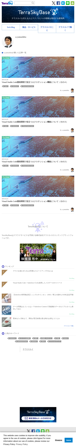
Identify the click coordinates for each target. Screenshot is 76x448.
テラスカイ (28, 349)
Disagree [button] (58, 440)
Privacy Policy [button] (22, 444)
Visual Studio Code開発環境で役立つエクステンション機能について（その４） (35, 82)
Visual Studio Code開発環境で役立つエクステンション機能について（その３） (35, 122)
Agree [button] (68, 440)
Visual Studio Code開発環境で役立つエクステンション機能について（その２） (35, 162)
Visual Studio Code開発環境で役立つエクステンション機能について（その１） (35, 201)
